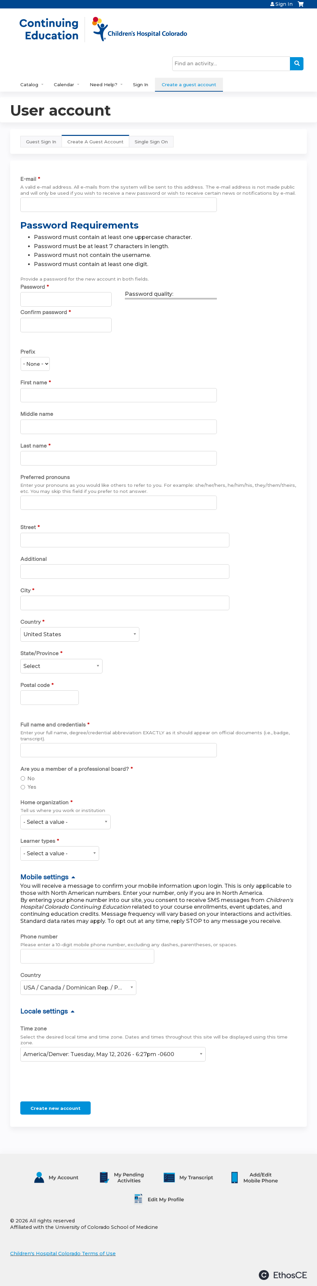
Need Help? (103, 84)
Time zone (33, 1028)
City (25, 590)
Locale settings (44, 1011)
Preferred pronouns (45, 477)
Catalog (29, 84)
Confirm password (43, 312)
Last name (33, 446)
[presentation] (71, 1083)
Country (30, 622)
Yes (31, 787)
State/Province (39, 653)
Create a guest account (189, 84)
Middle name (36, 414)
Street (28, 527)
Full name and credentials (53, 724)
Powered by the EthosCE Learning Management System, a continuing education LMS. (283, 1275)
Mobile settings (44, 877)
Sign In (284, 4)
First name (33, 382)
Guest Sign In (41, 141)
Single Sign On (151, 141)
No (31, 778)
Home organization (44, 802)
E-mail (28, 179)
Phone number (39, 936)
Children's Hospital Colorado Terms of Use (63, 1254)
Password (32, 287)
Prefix (27, 352)
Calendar (64, 84)
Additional (33, 559)
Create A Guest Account (98, 143)
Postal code (35, 685)
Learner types (37, 841)
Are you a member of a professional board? (74, 769)
